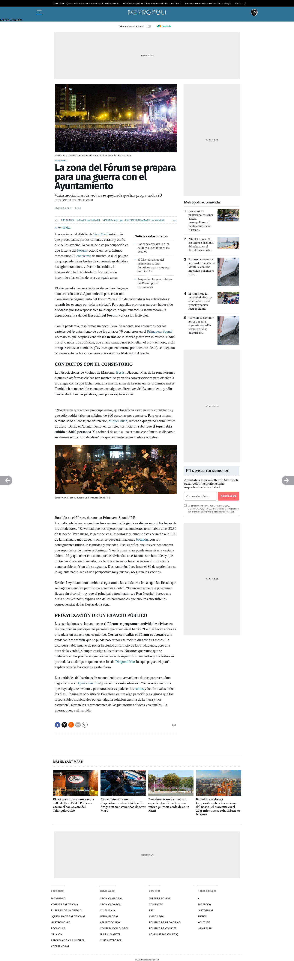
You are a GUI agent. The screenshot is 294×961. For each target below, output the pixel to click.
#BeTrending (60, 946)
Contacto (156, 904)
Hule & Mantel (110, 934)
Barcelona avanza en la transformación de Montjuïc (208, 3)
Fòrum (82, 250)
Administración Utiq (163, 934)
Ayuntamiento (87, 683)
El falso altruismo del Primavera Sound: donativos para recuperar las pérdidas (154, 265)
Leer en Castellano (11, 19)
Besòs (120, 372)
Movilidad (58, 898)
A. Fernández (62, 227)
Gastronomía (60, 922)
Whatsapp (205, 928)
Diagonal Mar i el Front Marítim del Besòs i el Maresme (133, 220)
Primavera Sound (159, 331)
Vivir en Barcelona (64, 904)
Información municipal (68, 940)
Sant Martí (61, 160)
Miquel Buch (118, 421)
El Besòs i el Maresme (88, 220)
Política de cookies (162, 928)
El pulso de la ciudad (66, 910)
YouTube (204, 922)
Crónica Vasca (110, 904)
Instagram (205, 910)
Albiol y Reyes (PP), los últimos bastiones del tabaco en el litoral (152, 3)
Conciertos (67, 220)
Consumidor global (114, 928)
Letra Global (109, 916)
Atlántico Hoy (110, 922)
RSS (151, 910)
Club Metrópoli (111, 940)
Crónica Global (111, 898)
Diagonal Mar (125, 662)
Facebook (205, 904)
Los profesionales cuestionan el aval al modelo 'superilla (93, 3)
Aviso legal (157, 916)
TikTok (202, 916)
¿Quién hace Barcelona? (68, 916)
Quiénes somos (159, 898)
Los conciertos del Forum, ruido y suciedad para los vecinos (154, 247)
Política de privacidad (165, 922)
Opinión (56, 934)
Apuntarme (228, 496)
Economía (58, 928)
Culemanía (107, 910)
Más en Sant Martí (68, 762)
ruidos (140, 689)
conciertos (83, 256)
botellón (142, 539)
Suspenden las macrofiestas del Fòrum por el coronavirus (155, 283)
